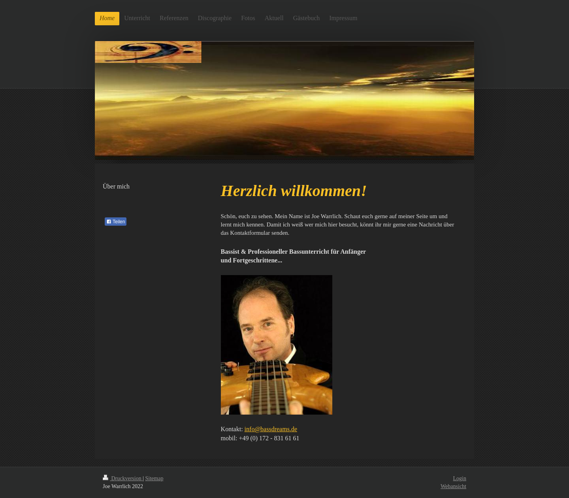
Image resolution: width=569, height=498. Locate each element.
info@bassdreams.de (271, 429)
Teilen (115, 221)
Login (459, 478)
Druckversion (123, 478)
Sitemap (154, 478)
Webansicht (453, 486)
